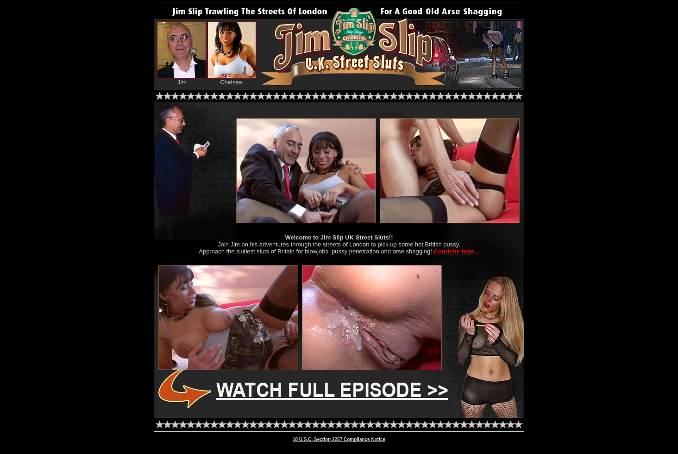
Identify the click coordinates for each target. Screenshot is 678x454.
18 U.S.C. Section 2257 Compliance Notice (339, 439)
